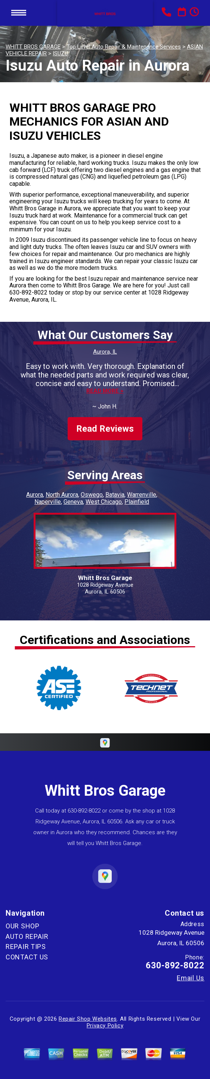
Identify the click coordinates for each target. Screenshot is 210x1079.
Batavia (114, 494)
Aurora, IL (105, 351)
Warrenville (141, 494)
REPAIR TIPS (26, 946)
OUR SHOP (23, 926)
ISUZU (60, 53)
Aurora (34, 494)
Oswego (92, 494)
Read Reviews (105, 428)
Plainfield (136, 501)
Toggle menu (18, 13)
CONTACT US (27, 957)
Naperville (47, 501)
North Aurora (62, 494)
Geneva (73, 501)
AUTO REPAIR (27, 936)
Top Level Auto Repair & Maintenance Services (124, 46)
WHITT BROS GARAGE (33, 46)
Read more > (104, 391)
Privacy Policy (105, 1025)
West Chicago (104, 501)
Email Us (190, 978)
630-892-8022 (28, 292)
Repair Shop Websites (88, 1018)
